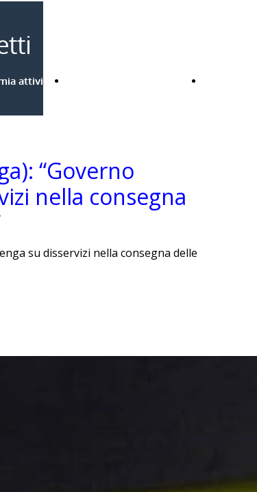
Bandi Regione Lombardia (128, 80)
